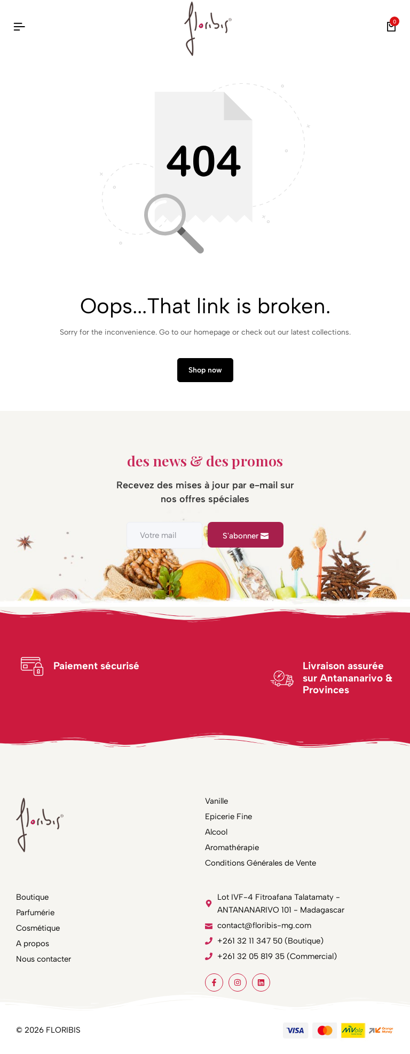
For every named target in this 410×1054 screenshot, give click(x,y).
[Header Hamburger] (19, 27)
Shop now (205, 370)
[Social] (214, 982)
